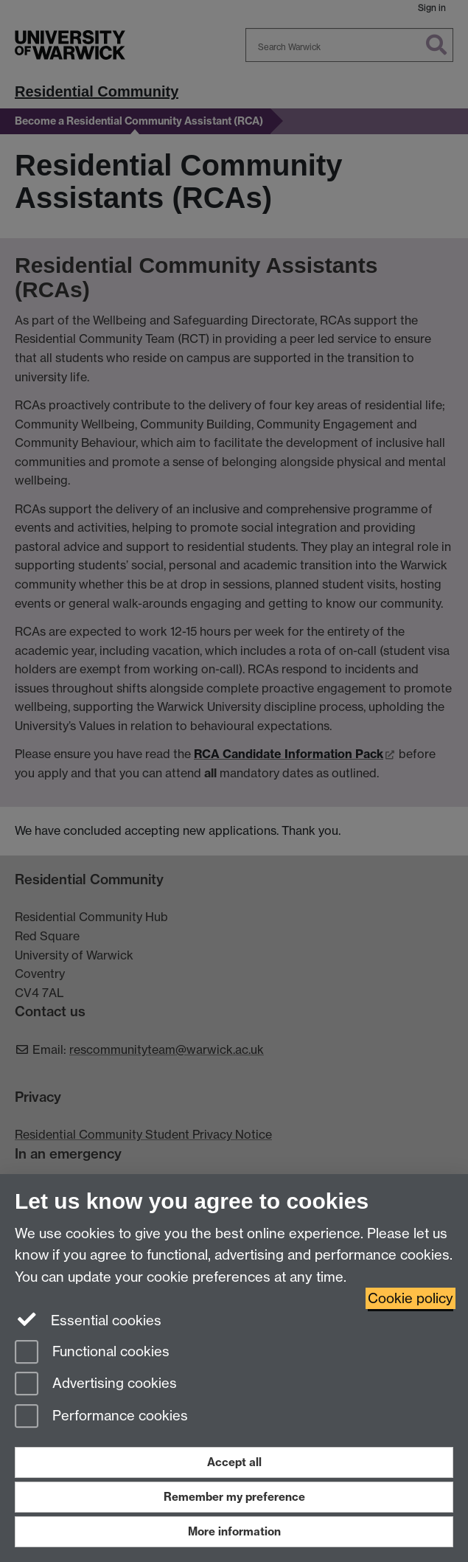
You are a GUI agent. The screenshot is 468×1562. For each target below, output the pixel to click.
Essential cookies (88, 1319)
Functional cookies (92, 1353)
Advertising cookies (96, 1384)
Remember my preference (234, 1497)
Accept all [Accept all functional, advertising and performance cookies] (234, 1462)
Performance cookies (101, 1417)
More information (234, 1531)
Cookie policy (410, 1298)
